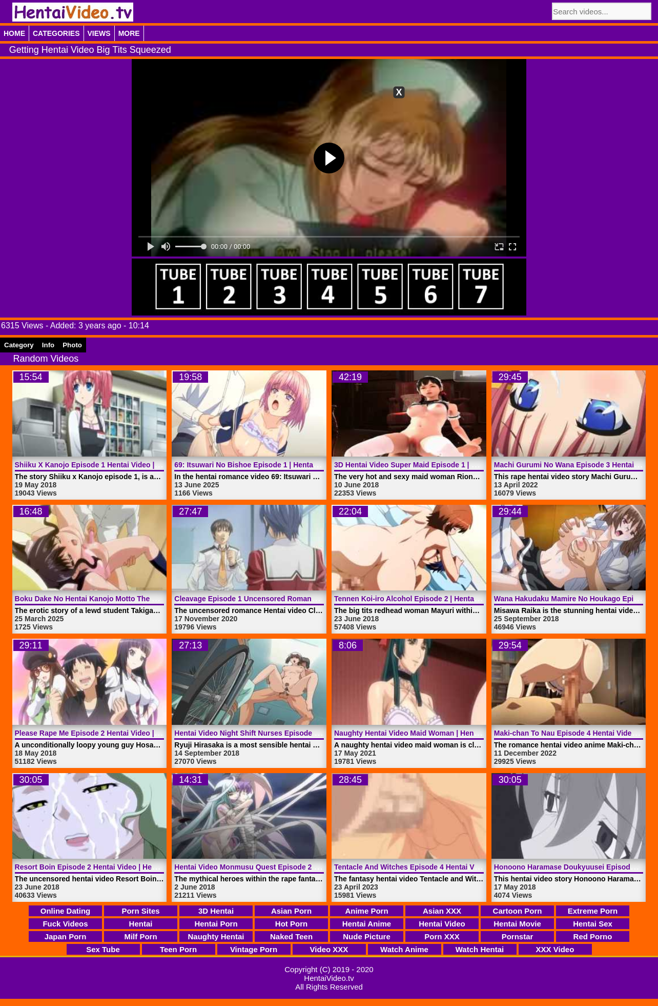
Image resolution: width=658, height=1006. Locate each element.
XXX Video (555, 949)
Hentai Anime (366, 923)
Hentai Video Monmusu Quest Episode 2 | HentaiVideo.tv (270, 867)
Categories (56, 33)
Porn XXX (441, 936)
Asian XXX (442, 910)
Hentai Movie (517, 923)
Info (48, 345)
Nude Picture (366, 936)
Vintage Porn (253, 949)
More (129, 33)
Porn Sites (140, 910)
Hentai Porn (215, 923)
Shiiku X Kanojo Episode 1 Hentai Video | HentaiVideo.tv (111, 465)
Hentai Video (442, 923)
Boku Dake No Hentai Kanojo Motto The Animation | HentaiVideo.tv (128, 599)
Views (99, 33)
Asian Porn (291, 910)
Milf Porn (140, 936)
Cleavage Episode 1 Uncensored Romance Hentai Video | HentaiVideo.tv (297, 599)
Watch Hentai (480, 949)
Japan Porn (66, 936)
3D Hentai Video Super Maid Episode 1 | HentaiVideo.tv (427, 465)
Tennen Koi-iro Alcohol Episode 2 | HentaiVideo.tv (419, 599)
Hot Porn (291, 923)
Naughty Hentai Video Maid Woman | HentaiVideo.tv (422, 733)
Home (14, 33)
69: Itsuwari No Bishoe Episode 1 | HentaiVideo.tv (258, 465)
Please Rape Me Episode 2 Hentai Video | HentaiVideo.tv (110, 733)
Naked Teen (291, 936)
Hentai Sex (592, 923)
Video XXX (329, 949)
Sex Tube (103, 949)
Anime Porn (366, 910)
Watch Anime (404, 949)
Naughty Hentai (216, 936)
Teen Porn (178, 949)
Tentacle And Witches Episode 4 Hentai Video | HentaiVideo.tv (439, 867)
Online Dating (65, 910)
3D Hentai (216, 910)
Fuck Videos (65, 923)
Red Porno (592, 936)
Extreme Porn (593, 910)
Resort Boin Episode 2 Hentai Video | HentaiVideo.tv (103, 867)
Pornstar (517, 936)
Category (19, 345)
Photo (72, 345)
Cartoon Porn (517, 910)
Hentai (141, 923)
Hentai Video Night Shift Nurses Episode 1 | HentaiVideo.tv (274, 733)
